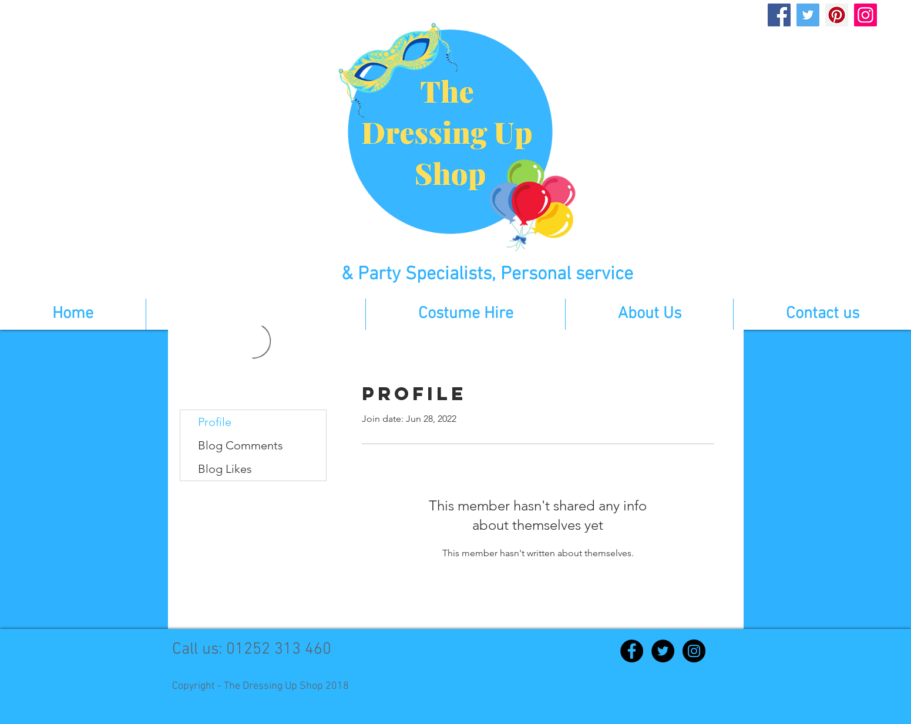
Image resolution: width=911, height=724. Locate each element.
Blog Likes (225, 469)
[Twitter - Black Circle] (662, 651)
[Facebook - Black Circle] (631, 651)
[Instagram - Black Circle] (694, 651)
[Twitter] (807, 15)
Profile (214, 422)
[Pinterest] (836, 15)
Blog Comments (240, 445)
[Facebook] (779, 15)
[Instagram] (865, 15)
